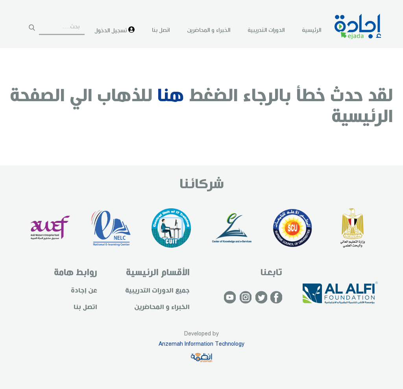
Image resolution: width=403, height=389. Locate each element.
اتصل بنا (161, 30)
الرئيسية (311, 30)
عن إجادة (84, 291)
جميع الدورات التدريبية (157, 291)
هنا (170, 96)
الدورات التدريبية (266, 30)
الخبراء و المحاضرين (208, 30)
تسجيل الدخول (114, 30)
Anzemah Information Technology (201, 344)
